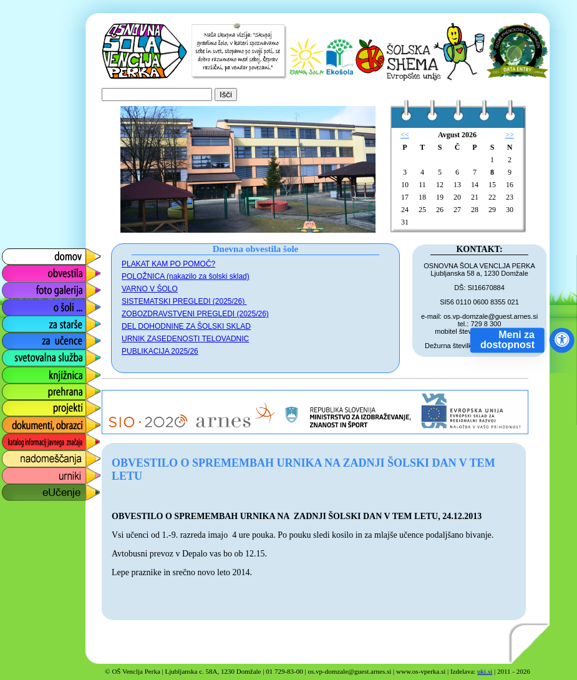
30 (509, 209)
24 (405, 209)
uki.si (484, 671)
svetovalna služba (39, 354)
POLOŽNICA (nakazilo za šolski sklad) (186, 276)
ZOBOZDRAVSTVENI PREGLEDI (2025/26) (195, 313)
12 (440, 184)
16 (509, 184)
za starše (20, 321)
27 (457, 209)
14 (474, 184)
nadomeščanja (32, 455)
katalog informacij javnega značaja (39, 442)
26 (440, 209)
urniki (12, 472)
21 (474, 197)
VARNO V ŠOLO (150, 288)
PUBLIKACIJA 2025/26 (160, 351)
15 (492, 184)
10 (405, 184)
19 (440, 197)
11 (422, 184)
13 (457, 184)
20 (457, 197)
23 (509, 197)
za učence (23, 338)
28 (474, 209)
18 (422, 197)
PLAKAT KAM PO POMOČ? (168, 264)
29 (492, 209)
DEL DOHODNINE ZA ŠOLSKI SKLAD (186, 326)
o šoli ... (17, 304)
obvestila (19, 270)
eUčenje (18, 489)
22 (492, 197)
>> (509, 134)
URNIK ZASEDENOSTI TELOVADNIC (185, 338)
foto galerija (26, 287)
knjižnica (19, 371)
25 (422, 209)
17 (405, 197)
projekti (16, 405)
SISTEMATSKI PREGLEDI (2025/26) (184, 301)
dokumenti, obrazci (42, 422)
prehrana (20, 388)
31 (405, 222)
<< (404, 134)
